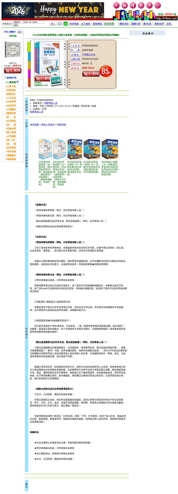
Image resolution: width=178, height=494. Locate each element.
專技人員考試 (48, 124)
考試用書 (34, 124)
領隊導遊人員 (50, 103)
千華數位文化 (88, 54)
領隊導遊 (61, 124)
